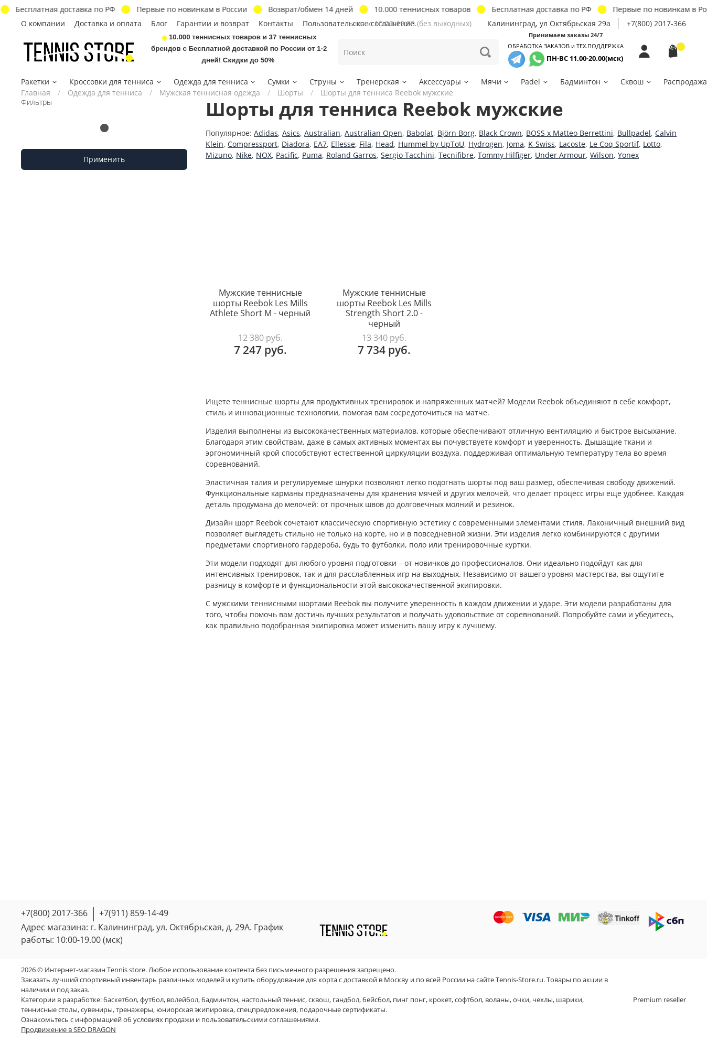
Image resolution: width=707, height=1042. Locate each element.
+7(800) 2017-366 (656, 23)
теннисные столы (49, 1009)
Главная (35, 93)
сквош (318, 999)
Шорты (290, 93)
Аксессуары (444, 82)
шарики (569, 999)
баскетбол (120, 999)
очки (521, 999)
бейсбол (376, 999)
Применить (104, 159)
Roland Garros (351, 155)
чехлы (542, 999)
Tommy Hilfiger (504, 155)
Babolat (419, 133)
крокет (440, 999)
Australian (322, 133)
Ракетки (39, 82)
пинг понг (409, 999)
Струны (327, 82)
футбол (152, 999)
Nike (244, 155)
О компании (43, 23)
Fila (365, 144)
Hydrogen (485, 144)
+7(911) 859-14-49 (133, 913)
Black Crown (500, 133)
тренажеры (134, 1009)
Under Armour (560, 155)
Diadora (295, 144)
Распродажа (685, 82)
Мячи (495, 82)
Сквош (636, 82)
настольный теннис (273, 999)
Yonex (628, 155)
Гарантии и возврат (213, 23)
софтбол (468, 999)
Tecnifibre (456, 155)
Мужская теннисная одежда (209, 93)
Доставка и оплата (108, 23)
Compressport (252, 144)
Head (385, 144)
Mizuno (219, 155)
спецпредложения (266, 1009)
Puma (312, 155)
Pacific (287, 155)
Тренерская (382, 82)
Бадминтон (584, 82)
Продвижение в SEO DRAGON (68, 1029)
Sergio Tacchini (407, 155)
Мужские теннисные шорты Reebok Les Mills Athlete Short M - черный (260, 303)
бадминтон (219, 999)
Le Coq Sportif (614, 144)
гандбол (346, 999)
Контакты (276, 23)
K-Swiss (541, 144)
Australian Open (373, 133)
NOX (264, 155)
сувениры (97, 1009)
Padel (535, 82)
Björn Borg (456, 133)
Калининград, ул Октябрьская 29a (548, 23)
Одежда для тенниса (215, 82)
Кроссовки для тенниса (116, 82)
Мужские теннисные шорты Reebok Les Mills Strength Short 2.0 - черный (384, 308)
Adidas (266, 133)
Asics (291, 133)
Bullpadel (634, 133)
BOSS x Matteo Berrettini (569, 133)
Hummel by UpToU (431, 144)
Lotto (651, 144)
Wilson (602, 155)
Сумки (282, 82)
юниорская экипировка (194, 1009)
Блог (159, 23)
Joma (515, 144)
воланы (497, 999)
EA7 (320, 144)
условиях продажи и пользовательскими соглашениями (225, 1019)
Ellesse (343, 144)
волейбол (182, 999)
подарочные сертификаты (342, 1009)
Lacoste (572, 144)
